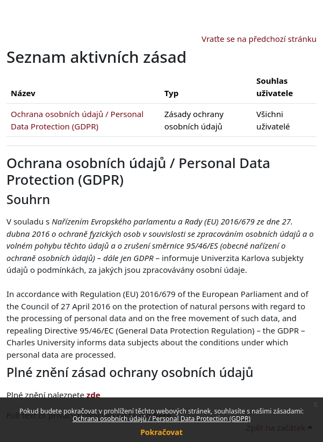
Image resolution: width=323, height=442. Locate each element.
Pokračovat (161, 432)
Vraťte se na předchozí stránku (259, 38)
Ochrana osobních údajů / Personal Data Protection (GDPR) (161, 418)
